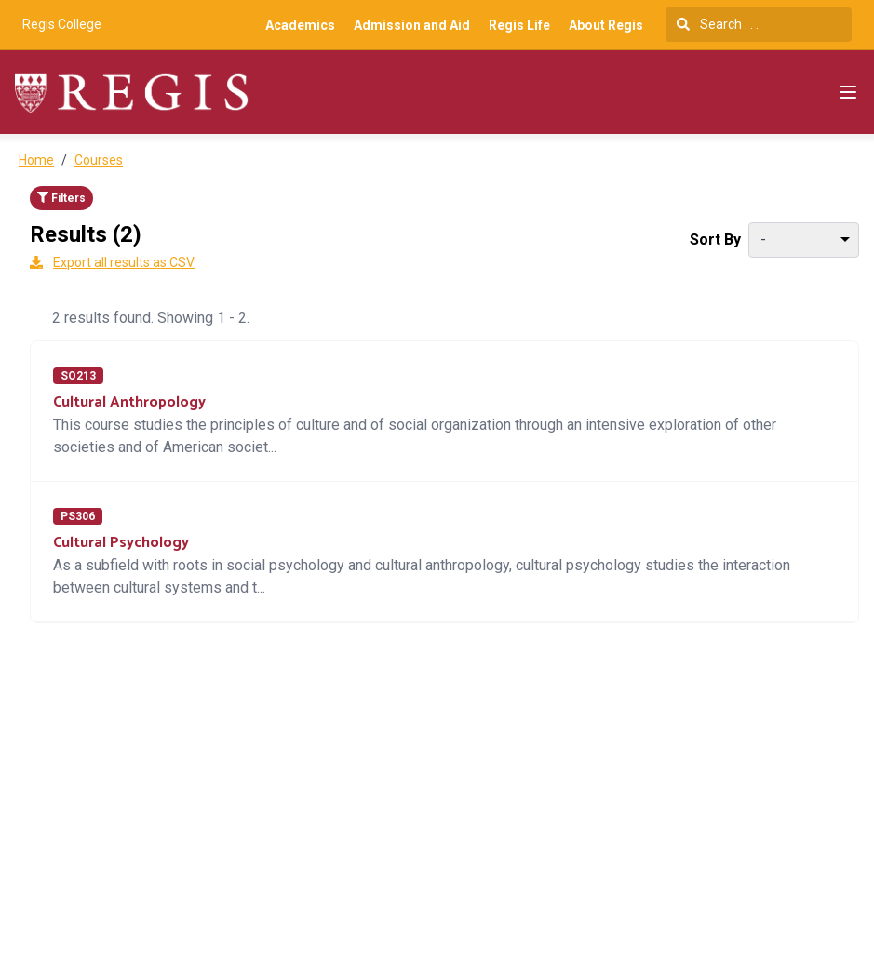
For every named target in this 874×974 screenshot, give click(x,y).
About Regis (606, 25)
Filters (61, 198)
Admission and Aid (412, 25)
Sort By (715, 239)
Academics (300, 25)
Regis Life (519, 25)
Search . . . (718, 24)
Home (36, 160)
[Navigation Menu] (848, 92)
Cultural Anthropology (129, 402)
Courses (98, 160)
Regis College (61, 24)
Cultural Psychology (121, 542)
